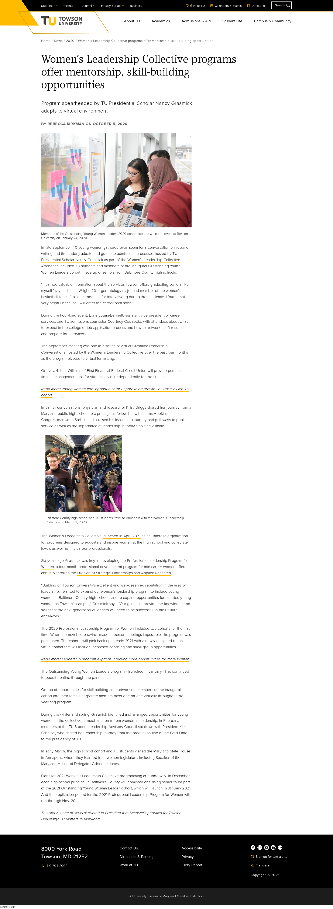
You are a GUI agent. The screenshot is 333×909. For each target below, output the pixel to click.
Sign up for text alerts (269, 857)
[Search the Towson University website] (281, 5)
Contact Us (129, 848)
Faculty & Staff (113, 6)
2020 (70, 41)
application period (71, 794)
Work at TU (129, 865)
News (58, 41)
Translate (260, 865)
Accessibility (192, 848)
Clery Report (192, 865)
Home (46, 41)
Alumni (89, 6)
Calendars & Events (226, 6)
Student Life (232, 21)
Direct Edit (7, 907)
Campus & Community (272, 21)
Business (138, 6)
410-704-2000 (54, 866)
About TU (132, 21)
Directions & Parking (137, 856)
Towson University (73, 22)
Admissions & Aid (196, 21)
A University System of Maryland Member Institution (166, 896)
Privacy (188, 856)
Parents (70, 6)
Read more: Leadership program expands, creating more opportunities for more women (115, 659)
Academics (161, 21)
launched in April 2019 (122, 536)
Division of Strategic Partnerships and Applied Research (124, 573)
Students (49, 6)
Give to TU (195, 6)
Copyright (258, 875)
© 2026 (273, 875)
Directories (256, 6)
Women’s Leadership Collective (153, 259)
